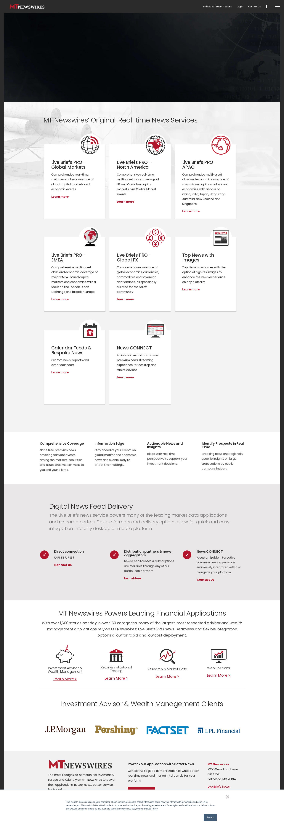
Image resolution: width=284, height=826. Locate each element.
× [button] (227, 797)
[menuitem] (217, 6)
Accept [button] (210, 817)
